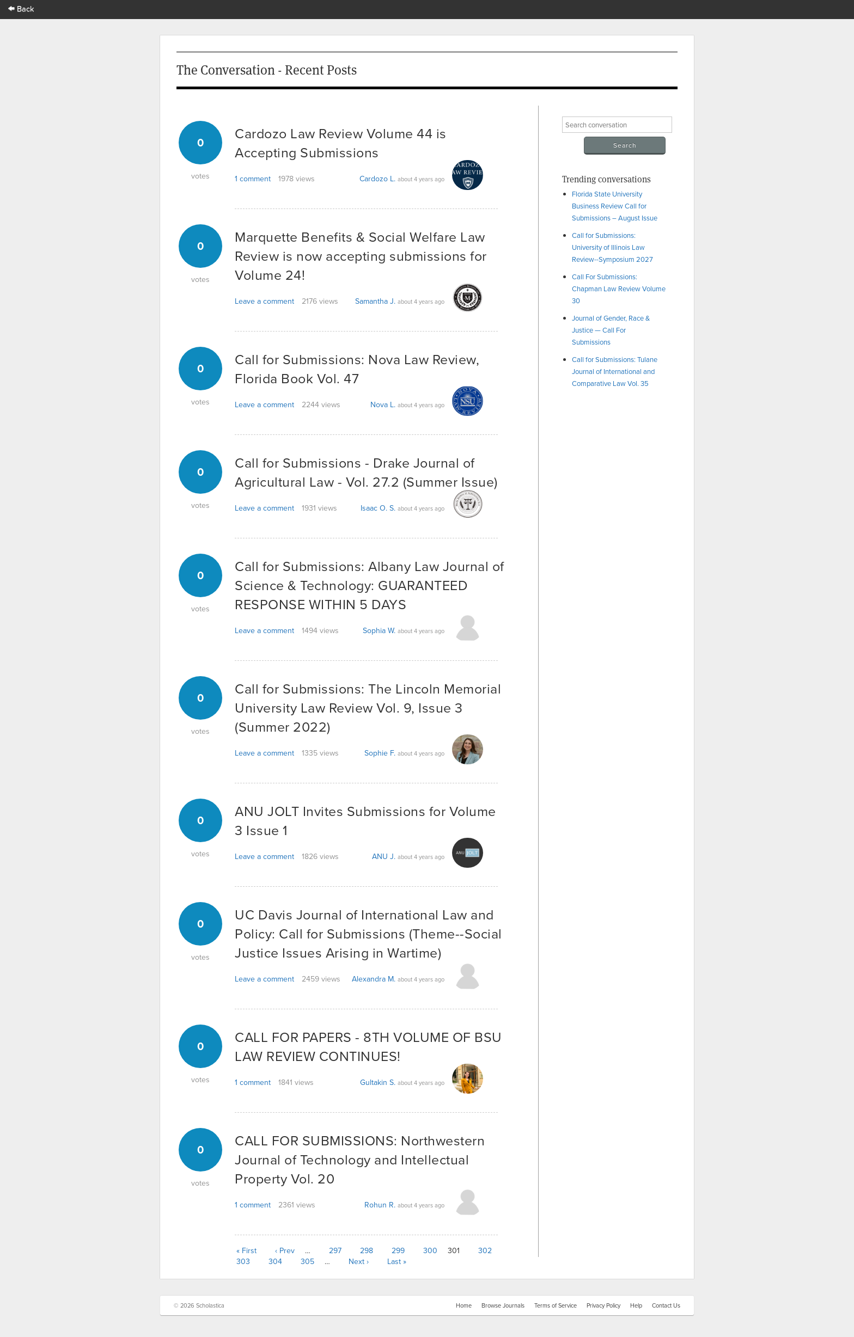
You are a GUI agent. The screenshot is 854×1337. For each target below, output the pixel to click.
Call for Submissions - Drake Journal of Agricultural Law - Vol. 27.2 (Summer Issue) (366, 472)
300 (430, 1250)
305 (307, 1261)
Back (21, 8)
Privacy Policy (603, 1305)
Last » (396, 1261)
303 (243, 1261)
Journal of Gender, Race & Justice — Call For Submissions (611, 330)
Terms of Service (555, 1305)
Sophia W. (379, 630)
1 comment (253, 178)
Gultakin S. (377, 1082)
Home (464, 1305)
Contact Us (666, 1305)
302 (485, 1250)
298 (366, 1250)
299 (398, 1250)
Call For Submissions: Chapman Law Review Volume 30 (619, 288)
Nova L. (382, 404)
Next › (359, 1261)
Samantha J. (375, 301)
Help (636, 1305)
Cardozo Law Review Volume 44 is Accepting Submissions (341, 143)
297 (335, 1250)
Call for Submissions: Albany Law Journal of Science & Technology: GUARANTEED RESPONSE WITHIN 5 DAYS (369, 585)
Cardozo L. (377, 178)
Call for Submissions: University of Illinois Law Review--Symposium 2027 (612, 247)
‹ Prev (285, 1250)
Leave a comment (264, 301)
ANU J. (383, 856)
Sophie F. (379, 752)
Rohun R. (379, 1204)
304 (275, 1261)
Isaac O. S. (378, 507)
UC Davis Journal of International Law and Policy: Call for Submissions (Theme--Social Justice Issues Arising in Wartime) (368, 933)
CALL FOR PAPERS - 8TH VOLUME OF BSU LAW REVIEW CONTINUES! (368, 1046)
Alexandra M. (373, 978)
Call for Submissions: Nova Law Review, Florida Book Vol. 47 (357, 368)
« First (246, 1250)
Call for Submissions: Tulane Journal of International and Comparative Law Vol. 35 (614, 371)
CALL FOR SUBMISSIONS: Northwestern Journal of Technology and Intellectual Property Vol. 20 (360, 1159)
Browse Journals (502, 1305)
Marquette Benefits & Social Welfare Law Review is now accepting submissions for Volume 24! (361, 255)
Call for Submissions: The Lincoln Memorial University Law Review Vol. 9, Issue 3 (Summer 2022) (368, 707)
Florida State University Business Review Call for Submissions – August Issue (614, 206)
